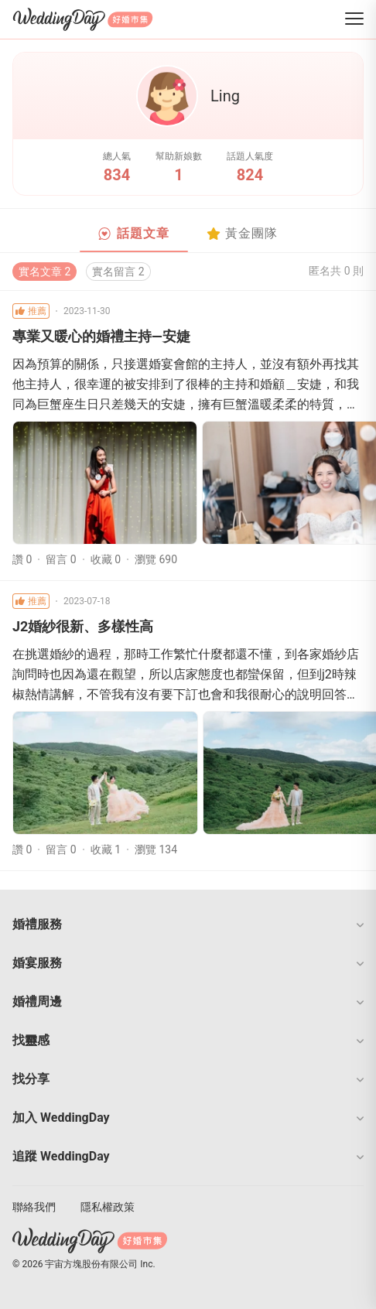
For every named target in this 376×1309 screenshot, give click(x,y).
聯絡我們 (34, 1207)
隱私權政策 (107, 1207)
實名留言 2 (118, 271)
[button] (188, 924)
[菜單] (354, 19)
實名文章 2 (44, 271)
